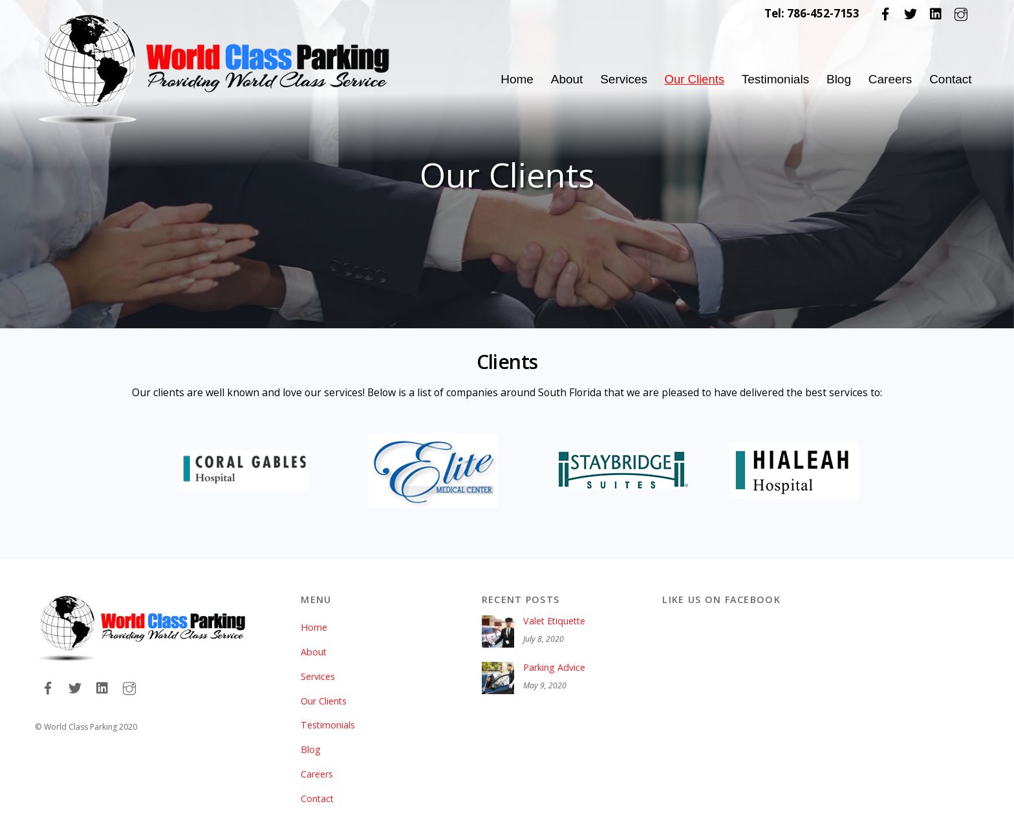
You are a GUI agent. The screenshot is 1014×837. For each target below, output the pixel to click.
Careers (890, 79)
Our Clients (693, 79)
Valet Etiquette (555, 607)
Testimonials (776, 79)
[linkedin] (935, 13)
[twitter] (910, 13)
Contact (950, 79)
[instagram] (961, 13)
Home (515, 79)
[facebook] (885, 13)
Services (621, 79)
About (565, 79)
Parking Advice (554, 654)
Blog (838, 79)
